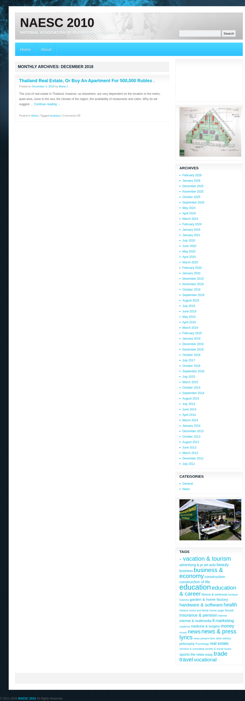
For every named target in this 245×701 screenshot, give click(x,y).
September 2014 (193, 393)
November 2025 (192, 191)
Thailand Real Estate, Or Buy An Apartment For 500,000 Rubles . (87, 80)
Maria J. (64, 86)
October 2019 (191, 289)
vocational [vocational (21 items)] (205, 659)
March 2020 (190, 262)
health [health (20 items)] (230, 604)
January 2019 (191, 338)
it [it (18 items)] (213, 620)
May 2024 (189, 208)
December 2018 (192, 344)
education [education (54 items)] (195, 587)
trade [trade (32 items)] (220, 653)
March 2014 (190, 420)
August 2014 (190, 398)
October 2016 (191, 366)
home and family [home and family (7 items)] (199, 610)
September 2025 (193, 202)
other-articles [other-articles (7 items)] (223, 638)
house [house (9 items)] (229, 610)
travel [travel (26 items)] (186, 659)
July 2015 (188, 376)
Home (25, 50)
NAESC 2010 (57, 23)
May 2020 (189, 251)
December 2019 (192, 278)
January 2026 (191, 180)
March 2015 (190, 382)
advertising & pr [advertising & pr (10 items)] (191, 565)
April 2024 (189, 213)
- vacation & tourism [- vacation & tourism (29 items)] (205, 558)
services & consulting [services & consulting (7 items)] (191, 648)
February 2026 (192, 175)
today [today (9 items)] (209, 654)
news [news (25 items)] (194, 631)
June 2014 (189, 409)
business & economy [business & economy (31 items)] (201, 573)
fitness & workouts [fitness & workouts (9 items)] (214, 594)
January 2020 (191, 273)
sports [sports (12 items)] (184, 654)
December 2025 (192, 186)
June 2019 (189, 311)
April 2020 (189, 257)
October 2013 (191, 436)
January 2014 (191, 425)
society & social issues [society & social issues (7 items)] (218, 648)
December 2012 (192, 458)
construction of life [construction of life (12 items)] (194, 582)
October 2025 (191, 197)
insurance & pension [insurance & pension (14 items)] (198, 615)
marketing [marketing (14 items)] (225, 620)
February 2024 (192, 224)
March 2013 (190, 453)
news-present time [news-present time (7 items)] (204, 638)
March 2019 (190, 327)
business (55, 115)
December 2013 (192, 431)
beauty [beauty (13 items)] (223, 564)
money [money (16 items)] (227, 626)
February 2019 (192, 333)
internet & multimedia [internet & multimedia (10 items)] (195, 621)
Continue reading (47, 104)
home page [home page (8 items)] (216, 610)
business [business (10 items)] (186, 571)
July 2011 (188, 464)
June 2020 (189, 246)
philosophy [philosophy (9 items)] (187, 644)
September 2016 (193, 371)
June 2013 (189, 447)
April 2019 (189, 322)
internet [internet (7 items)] (222, 615)
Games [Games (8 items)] (184, 599)
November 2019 (192, 284)
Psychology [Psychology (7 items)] (202, 643)
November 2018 (192, 349)
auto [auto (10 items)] (212, 565)
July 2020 (188, 240)
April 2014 (189, 415)
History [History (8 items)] (184, 610)
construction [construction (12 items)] (215, 577)
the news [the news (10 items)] (197, 654)
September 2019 (193, 295)
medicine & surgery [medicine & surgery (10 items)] (205, 626)
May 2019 (189, 317)
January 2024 (191, 229)
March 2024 (190, 219)
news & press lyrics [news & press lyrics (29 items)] (207, 634)
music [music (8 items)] (183, 632)
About (46, 50)
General (187, 483)
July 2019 (188, 306)
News (34, 115)
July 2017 (188, 360)
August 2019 (190, 300)
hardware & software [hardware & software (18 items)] (201, 604)
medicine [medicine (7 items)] (184, 626)
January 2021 (191, 235)
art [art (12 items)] (206, 565)
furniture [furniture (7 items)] (233, 594)
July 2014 (188, 404)
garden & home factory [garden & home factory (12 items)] (209, 599)
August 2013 (190, 442)
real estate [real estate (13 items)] (219, 643)
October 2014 (191, 387)
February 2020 (192, 268)
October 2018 (191, 355)
